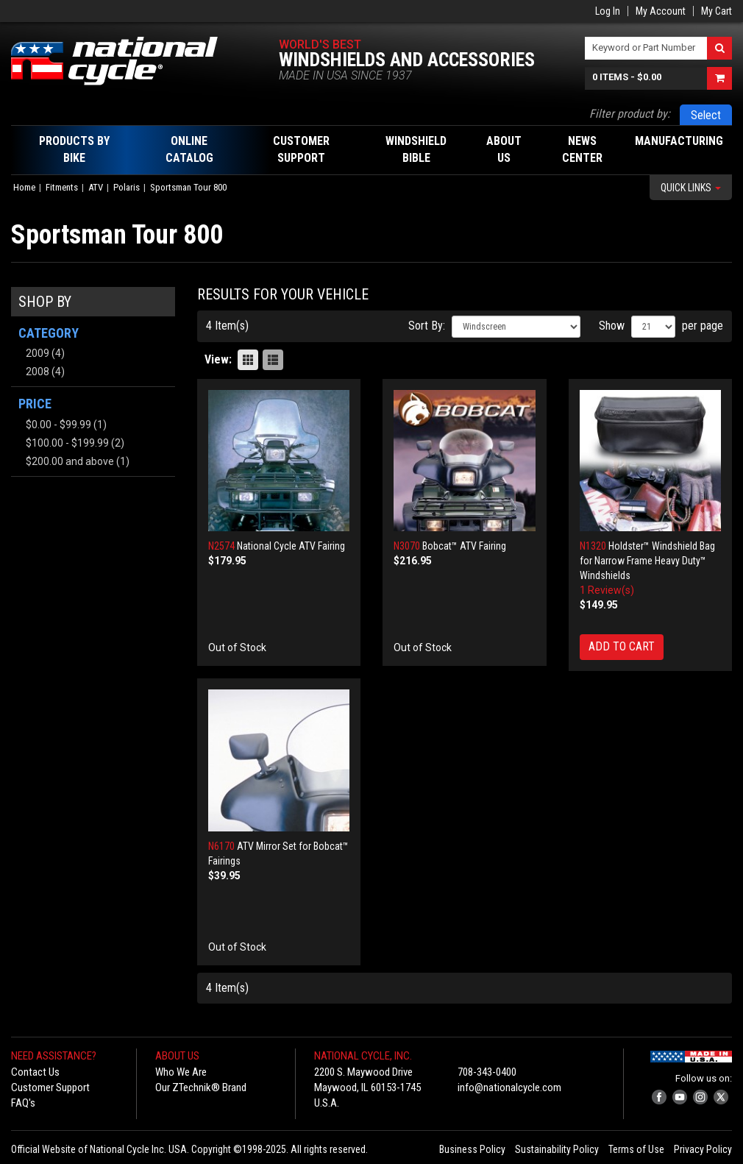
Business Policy (472, 1149)
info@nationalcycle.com (509, 1087)
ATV (95, 187)
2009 (37, 353)
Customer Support (50, 1087)
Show (612, 326)
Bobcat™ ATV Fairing (464, 546)
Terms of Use (636, 1149)
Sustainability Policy (557, 1149)
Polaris (126, 187)
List (273, 359)
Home (24, 187)
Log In (607, 11)
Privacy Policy (703, 1149)
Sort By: (426, 326)
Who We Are (181, 1072)
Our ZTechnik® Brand (200, 1087)
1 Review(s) (607, 590)
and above (70, 461)
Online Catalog (189, 149)
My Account (661, 11)
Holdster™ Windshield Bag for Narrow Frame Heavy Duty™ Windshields (647, 560)
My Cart (716, 11)
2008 (37, 371)
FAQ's (23, 1103)
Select (706, 115)
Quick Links (691, 188)
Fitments (62, 187)
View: (218, 359)
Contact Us (35, 1072)
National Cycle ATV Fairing (291, 546)
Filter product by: (629, 114)
